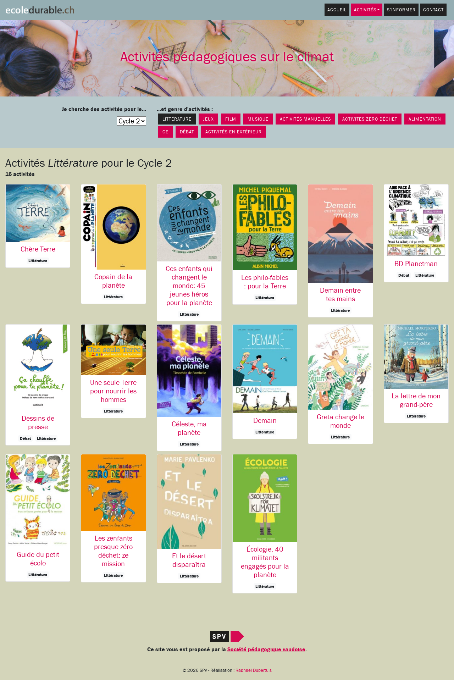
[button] (37, 226)
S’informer (401, 9)
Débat (187, 131)
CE (165, 131)
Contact (433, 9)
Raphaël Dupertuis (254, 670)
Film (230, 119)
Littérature (177, 119)
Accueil (337, 9)
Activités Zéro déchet (369, 119)
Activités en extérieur (233, 131)
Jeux (208, 119)
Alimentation (425, 119)
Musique (258, 119)
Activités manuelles (305, 119)
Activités (365, 9)
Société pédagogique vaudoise (266, 649)
